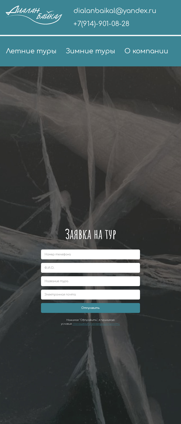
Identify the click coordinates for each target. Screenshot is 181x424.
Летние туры (31, 51)
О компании (146, 51)
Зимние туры (90, 51)
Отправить (90, 308)
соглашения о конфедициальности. (96, 324)
